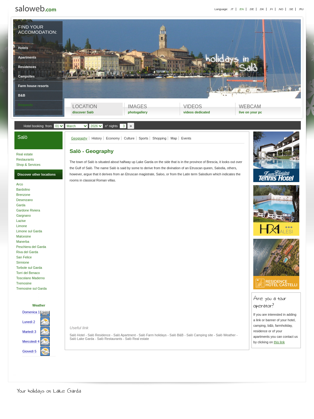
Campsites (26, 76)
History (97, 138)
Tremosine (24, 283)
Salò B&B (177, 335)
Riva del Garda (27, 252)
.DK (261, 9)
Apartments (27, 57)
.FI (271, 9)
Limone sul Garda (29, 231)
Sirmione (22, 262)
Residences (27, 67)
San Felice (24, 257)
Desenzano (24, 200)
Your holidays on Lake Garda (63, 389)
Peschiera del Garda (31, 247)
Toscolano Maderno (30, 278)
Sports (143, 138)
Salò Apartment (124, 335)
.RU (301, 9)
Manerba (22, 241)
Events (186, 138)
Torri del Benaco (28, 273)
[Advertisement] (157, 230)
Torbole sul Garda (29, 267)
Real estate (24, 154)
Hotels (23, 48)
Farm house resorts (33, 86)
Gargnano (23, 215)
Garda (20, 205)
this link (279, 342)
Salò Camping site (199, 335)
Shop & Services (28, 164)
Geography (79, 138)
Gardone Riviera (28, 210)
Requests (25, 105)
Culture (129, 138)
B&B (21, 95)
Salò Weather (226, 335)
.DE (251, 9)
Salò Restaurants (109, 339)
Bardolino (23, 189)
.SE (291, 9)
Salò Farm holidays (153, 335)
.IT (232, 9)
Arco (19, 184)
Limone (21, 226)
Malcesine (23, 236)
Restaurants (25, 159)
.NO (280, 9)
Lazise (21, 221)
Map (173, 138)
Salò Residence (99, 335)
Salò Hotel (77, 335)
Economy (113, 138)
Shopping (159, 138)
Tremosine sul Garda (31, 288)
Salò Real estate (137, 339)
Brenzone (23, 194)
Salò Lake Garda (82, 339)
